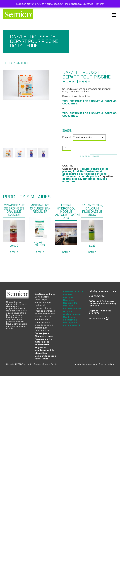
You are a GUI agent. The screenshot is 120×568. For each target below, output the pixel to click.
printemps (89, 178)
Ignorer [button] (100, 3)
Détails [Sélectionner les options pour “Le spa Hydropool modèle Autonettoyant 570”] (66, 252)
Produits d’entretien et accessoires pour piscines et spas (45, 313)
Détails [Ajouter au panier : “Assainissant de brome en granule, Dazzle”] (14, 252)
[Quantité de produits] (66, 148)
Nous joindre (70, 302)
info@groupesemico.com (102, 291)
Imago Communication (103, 364)
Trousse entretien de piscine (80, 176)
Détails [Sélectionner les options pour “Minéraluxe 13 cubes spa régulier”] (40, 252)
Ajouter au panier (89, 156)
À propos (68, 297)
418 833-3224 (97, 296)
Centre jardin (42, 333)
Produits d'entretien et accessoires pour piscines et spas (84, 172)
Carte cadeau (42, 296)
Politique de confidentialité (71, 324)
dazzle (66, 178)
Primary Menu (114, 15)
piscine (76, 178)
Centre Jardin (42, 330)
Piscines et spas (43, 308)
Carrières (68, 300)
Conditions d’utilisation (70, 318)
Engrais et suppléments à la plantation (44, 350)
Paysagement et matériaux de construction (44, 342)
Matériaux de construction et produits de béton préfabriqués (44, 323)
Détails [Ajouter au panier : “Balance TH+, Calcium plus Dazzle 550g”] (92, 252)
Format (66, 137)
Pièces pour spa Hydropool (43, 304)
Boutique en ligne (45, 294)
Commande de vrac (45, 355)
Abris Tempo (41, 299)
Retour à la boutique (16, 63)
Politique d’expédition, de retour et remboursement (72, 310)
